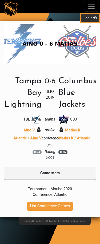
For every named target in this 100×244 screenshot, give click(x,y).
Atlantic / (28, 138)
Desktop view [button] (77, 221)
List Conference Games (50, 206)
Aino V (32, 130)
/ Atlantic (74, 138)
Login (90, 18)
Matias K (69, 130)
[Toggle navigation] (91, 6)
